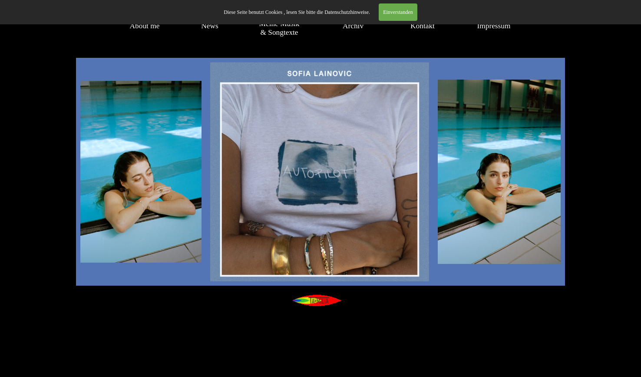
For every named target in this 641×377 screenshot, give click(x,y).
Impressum (493, 26)
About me (145, 26)
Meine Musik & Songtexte (279, 28)
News (209, 26)
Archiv (353, 26)
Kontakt (422, 26)
